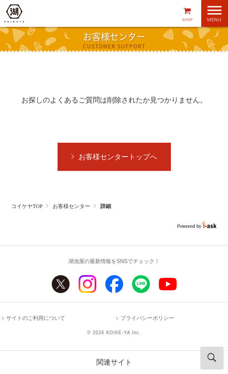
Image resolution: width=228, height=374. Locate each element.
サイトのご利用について (35, 318)
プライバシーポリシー (147, 318)
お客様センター (71, 206)
